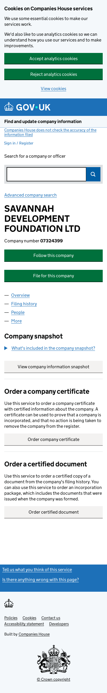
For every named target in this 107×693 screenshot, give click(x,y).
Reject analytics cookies (53, 74)
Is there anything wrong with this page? (40, 579)
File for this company (53, 275)
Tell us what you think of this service (37, 569)
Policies (10, 617)
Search (93, 174)
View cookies (53, 88)
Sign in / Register (18, 143)
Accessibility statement (24, 623)
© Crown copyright (53, 679)
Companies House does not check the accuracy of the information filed (50, 132)
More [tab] (16, 321)
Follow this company (53, 255)
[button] (49, 348)
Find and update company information (43, 121)
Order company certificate (53, 439)
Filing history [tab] (24, 303)
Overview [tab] (20, 295)
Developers (59, 623)
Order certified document (54, 512)
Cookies (29, 617)
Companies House (34, 634)
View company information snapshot (60, 366)
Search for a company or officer (35, 156)
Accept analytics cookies (53, 58)
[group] (53, 348)
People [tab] (18, 312)
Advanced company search (30, 195)
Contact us (50, 617)
